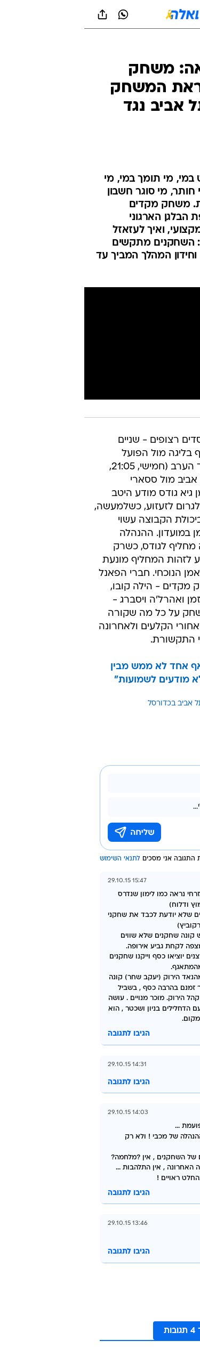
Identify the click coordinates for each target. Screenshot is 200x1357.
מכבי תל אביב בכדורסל (100, 703)
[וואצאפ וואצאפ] (39, 14)
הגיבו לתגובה (44, 1033)
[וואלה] (100, 14)
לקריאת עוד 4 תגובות (118, 1331)
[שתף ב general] (18, 14)
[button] (154, 14)
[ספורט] (177, 48)
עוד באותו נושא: (164, 703)
